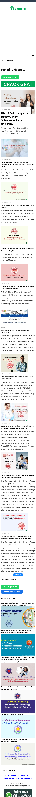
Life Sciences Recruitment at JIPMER (12, 714)
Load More (18, 574)
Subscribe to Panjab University (10, 579)
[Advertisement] (18, 31)
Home (2, 60)
